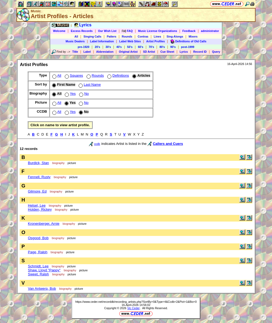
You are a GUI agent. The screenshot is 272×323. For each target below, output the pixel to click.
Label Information (102, 41)
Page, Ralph (37, 252)
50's (130, 46)
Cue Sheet (167, 51)
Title (75, 51)
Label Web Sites (130, 41)
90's (173, 46)
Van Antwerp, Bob (42, 289)
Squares (73, 75)
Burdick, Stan (38, 163)
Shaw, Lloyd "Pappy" (44, 270)
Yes (70, 94)
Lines (157, 36)
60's (140, 46)
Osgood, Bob (38, 238)
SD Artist (149, 51)
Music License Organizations (157, 30)
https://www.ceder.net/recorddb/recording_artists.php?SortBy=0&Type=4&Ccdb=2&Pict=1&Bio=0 (136, 301)
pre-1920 (84, 46)
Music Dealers (75, 41)
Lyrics (184, 51)
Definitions (117, 75)
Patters (111, 36)
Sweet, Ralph (38, 274)
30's (108, 46)
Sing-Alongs (175, 36)
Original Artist (128, 51)
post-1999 (187, 46)
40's (119, 46)
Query (216, 51)
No (83, 94)
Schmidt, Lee (38, 266)
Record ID (200, 51)
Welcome (59, 30)
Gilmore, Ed (37, 191)
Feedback (189, 30)
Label (87, 51)
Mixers (193, 36)
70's (151, 46)
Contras (143, 36)
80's (162, 46)
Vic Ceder (133, 308)
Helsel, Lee (37, 205)
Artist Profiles (155, 41)
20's (97, 46)
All (76, 36)
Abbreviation (104, 51)
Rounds (127, 36)
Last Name (89, 85)
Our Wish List (107, 30)
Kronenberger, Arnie (44, 224)
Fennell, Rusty (39, 177)
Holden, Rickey (40, 209)
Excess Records (81, 30)
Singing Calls (92, 36)
